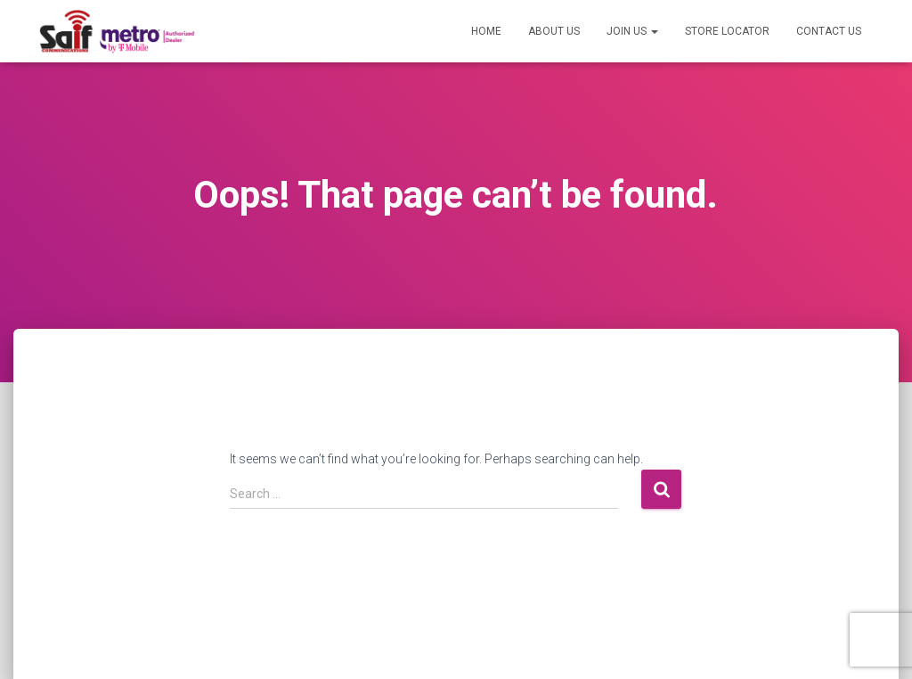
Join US (632, 31)
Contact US (828, 31)
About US (554, 31)
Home (486, 31)
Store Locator (727, 31)
